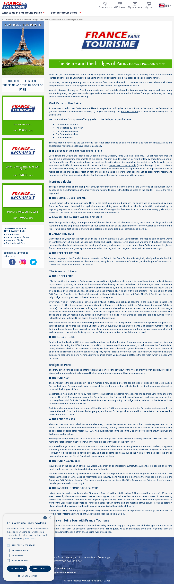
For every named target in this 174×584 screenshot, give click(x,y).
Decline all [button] (40, 568)
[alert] (28, 547)
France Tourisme (97, 520)
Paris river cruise (129, 111)
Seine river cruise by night (122, 165)
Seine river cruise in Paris (87, 150)
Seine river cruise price (100, 532)
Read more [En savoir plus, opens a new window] (30, 538)
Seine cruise (137, 175)
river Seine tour (67, 520)
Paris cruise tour (142, 108)
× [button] (49, 517)
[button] (29, 575)
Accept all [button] (17, 568)
